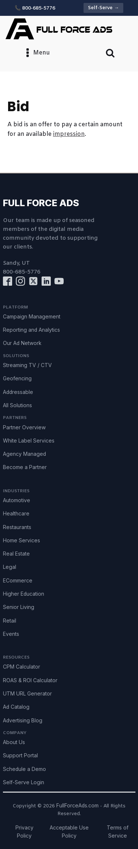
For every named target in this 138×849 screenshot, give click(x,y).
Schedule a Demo (24, 769)
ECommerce (17, 581)
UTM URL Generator (27, 694)
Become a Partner (25, 467)
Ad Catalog (16, 707)
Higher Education (23, 594)
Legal (9, 567)
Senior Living (18, 607)
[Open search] (110, 53)
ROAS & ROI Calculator (30, 680)
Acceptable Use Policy (69, 832)
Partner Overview (24, 427)
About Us (14, 742)
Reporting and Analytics (31, 330)
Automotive (16, 500)
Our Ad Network (22, 343)
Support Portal (20, 755)
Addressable (18, 392)
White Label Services (28, 441)
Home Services (21, 540)
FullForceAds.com (77, 806)
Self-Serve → (103, 8)
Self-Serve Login (23, 782)
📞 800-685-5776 (35, 8)
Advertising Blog (22, 720)
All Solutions (17, 405)
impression (69, 134)
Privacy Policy (24, 832)
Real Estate (16, 554)
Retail (9, 621)
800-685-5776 (21, 272)
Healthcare (16, 514)
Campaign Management (31, 317)
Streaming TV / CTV (27, 365)
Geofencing (17, 378)
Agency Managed (24, 454)
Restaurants (17, 527)
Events (11, 634)
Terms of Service (117, 832)
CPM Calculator (21, 667)
